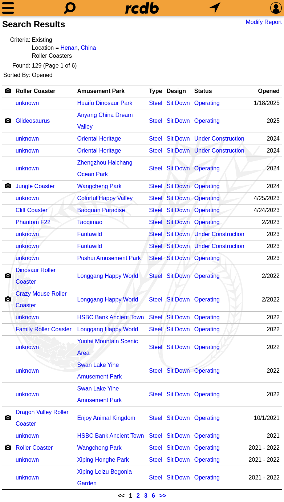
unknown (27, 103)
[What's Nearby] (214, 8)
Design (176, 91)
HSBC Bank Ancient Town (110, 317)
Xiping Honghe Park (103, 460)
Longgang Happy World (107, 276)
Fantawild (89, 234)
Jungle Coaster (35, 186)
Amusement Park (101, 91)
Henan (68, 48)
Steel (155, 103)
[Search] (70, 8)
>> (162, 496)
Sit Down (178, 103)
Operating (207, 103)
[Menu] (8, 8)
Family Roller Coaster (44, 329)
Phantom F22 (33, 222)
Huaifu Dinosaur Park (105, 103)
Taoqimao (89, 222)
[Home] (142, 8)
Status (203, 91)
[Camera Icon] (7, 120)
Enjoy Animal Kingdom (106, 418)
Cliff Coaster (32, 210)
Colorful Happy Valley (105, 198)
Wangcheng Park (99, 186)
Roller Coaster (35, 91)
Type (155, 91)
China (88, 48)
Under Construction (219, 138)
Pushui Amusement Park (109, 258)
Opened (269, 91)
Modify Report (264, 22)
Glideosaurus (33, 121)
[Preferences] (276, 8)
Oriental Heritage (99, 138)
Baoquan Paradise (101, 210)
